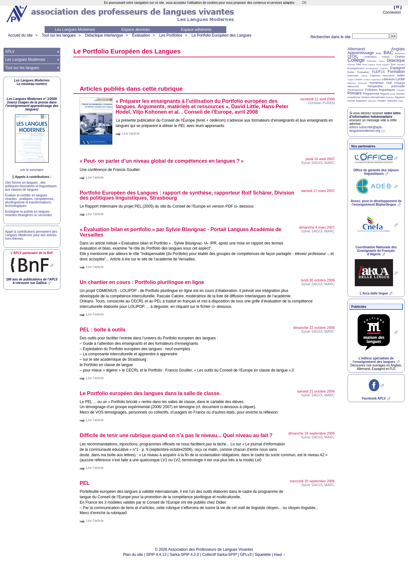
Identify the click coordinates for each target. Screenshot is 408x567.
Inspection (375, 75)
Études (350, 72)
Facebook (374, 398)
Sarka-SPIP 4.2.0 (184, 554)
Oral (389, 82)
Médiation (351, 83)
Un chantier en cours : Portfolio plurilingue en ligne (142, 282)
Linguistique (376, 80)
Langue (350, 80)
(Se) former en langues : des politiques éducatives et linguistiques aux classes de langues (31, 186)
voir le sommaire (31, 170)
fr (397, 6)
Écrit (393, 64)
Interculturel (389, 75)
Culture (381, 61)
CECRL (352, 56)
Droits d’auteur (368, 65)
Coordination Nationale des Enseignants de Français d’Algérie (376, 250)
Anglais (398, 48)
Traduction (392, 101)
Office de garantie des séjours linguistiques (376, 171)
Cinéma (400, 56)
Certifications (370, 57)
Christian (321, 103)
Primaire (354, 93)
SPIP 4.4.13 (156, 554)
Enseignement (355, 68)
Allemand (356, 48)
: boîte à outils (103, 329)
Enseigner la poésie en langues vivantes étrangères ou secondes (28, 213)
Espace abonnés (135, 29)
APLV (10, 51)
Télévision (372, 101)
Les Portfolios (170, 35)
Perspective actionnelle (386, 86)
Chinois (386, 57)
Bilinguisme (400, 53)
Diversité (351, 65)
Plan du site (133, 554)
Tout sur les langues (59, 35)
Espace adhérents (196, 29)
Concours (371, 61)
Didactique (396, 60)
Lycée (400, 79)
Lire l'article (131, 133)
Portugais (401, 90)
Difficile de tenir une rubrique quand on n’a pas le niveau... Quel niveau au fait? (176, 435)
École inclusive (383, 65)
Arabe (379, 53)
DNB (358, 64)
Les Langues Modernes (75, 29)
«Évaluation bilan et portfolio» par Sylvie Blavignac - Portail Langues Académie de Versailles (180, 232)
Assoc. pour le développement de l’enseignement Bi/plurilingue (376, 202)
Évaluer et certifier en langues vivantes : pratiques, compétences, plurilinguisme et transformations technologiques (29, 201)
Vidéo (400, 101)
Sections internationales (373, 97)
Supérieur (361, 100)
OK (304, 2)
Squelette (263, 554)
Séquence (400, 97)
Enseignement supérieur (377, 68)
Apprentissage (360, 52)
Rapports (384, 94)
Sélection (390, 97)
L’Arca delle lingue (374, 293)
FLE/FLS (378, 72)
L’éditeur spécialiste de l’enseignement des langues (374, 360)
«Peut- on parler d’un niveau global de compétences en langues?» (162, 161)
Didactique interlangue (104, 35)
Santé (392, 94)
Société (351, 101)
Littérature (388, 79)
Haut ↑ (279, 554)
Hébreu (364, 76)
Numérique (376, 82)
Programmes (371, 93)
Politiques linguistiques (380, 89)
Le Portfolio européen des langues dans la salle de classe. (150, 393)
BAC (388, 52)
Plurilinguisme (355, 90)
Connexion (392, 12)
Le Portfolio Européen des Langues (221, 35)
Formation (396, 71)
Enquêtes (401, 65)
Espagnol (397, 68)
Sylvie (318, 163)
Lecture (358, 79)
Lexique (366, 80)
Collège (356, 60)
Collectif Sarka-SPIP (219, 554)
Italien (401, 75)
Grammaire (353, 75)
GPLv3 (246, 554)
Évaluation (141, 35)
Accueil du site (20, 35)
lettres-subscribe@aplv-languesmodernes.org (366, 128)
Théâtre (381, 100)
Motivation (362, 83)
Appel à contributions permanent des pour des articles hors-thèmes (31, 235)
